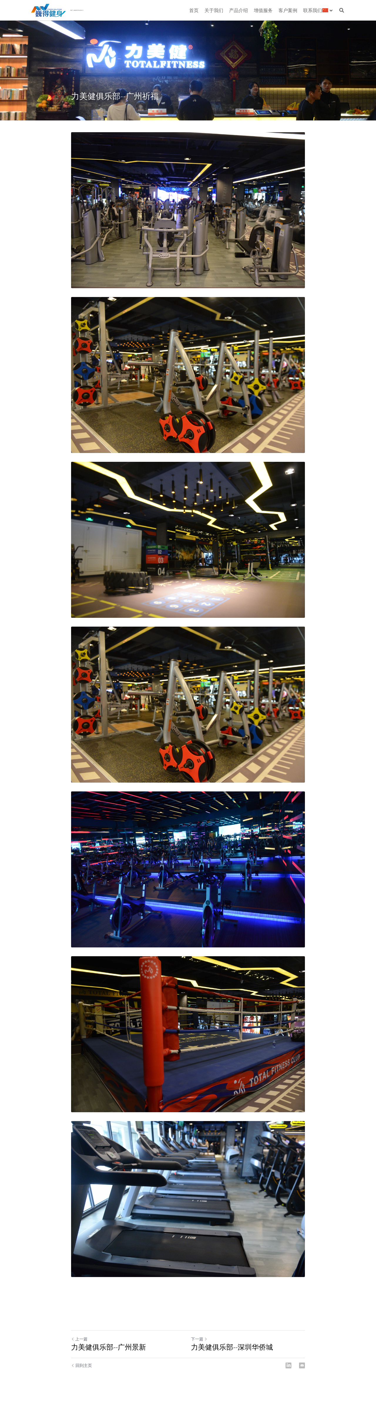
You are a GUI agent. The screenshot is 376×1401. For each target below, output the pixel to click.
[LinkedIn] (288, 1365)
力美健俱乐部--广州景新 (108, 1347)
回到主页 (81, 1365)
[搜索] (341, 10)
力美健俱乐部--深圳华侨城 (232, 1347)
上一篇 (79, 1339)
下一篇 (199, 1339)
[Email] (302, 1365)
